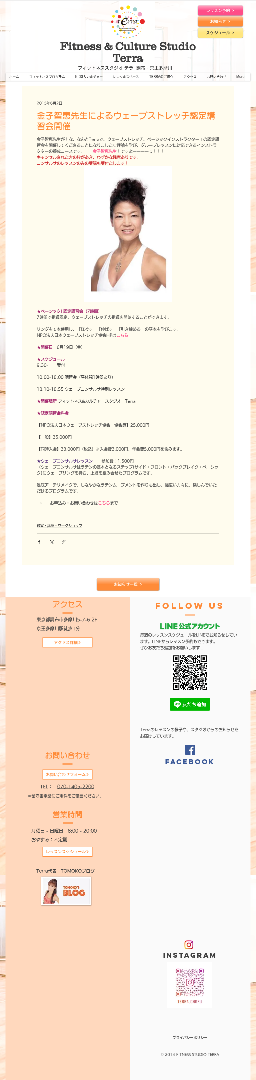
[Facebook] (190, 750)
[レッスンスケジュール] (67, 852)
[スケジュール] (220, 33)
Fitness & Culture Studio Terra (128, 52)
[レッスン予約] (220, 10)
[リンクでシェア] (63, 541)
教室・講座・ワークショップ (59, 525)
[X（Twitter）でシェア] (51, 541)
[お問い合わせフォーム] (67, 774)
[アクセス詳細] (67, 642)
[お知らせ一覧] (128, 584)
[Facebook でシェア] (39, 541)
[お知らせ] (220, 21)
